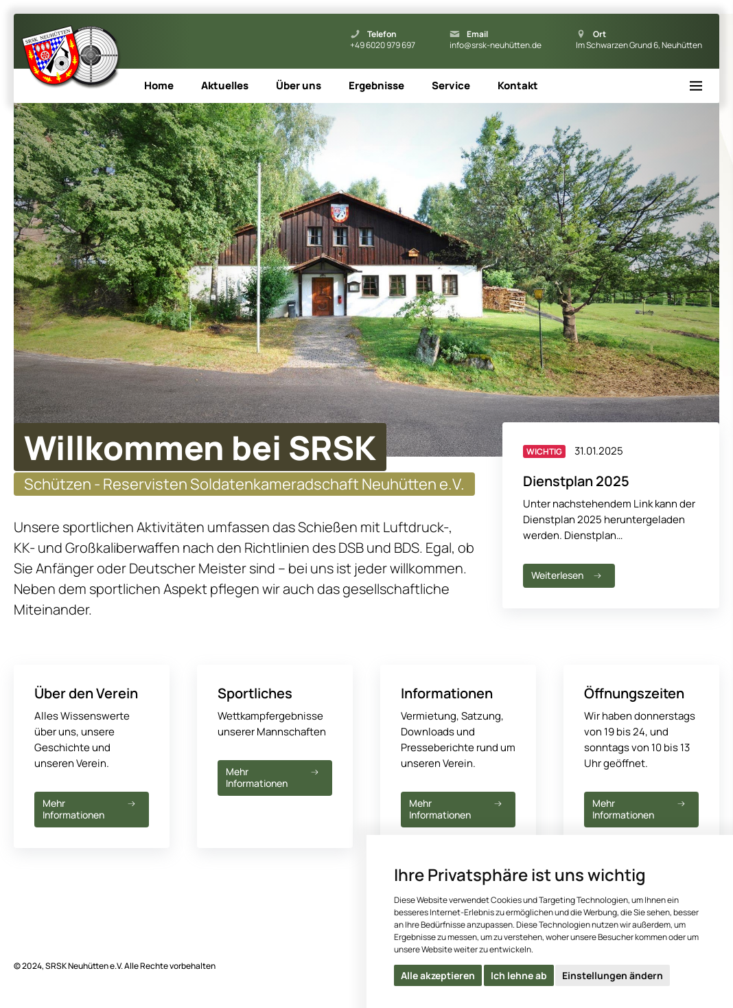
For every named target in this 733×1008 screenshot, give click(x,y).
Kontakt (518, 85)
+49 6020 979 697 (382, 45)
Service (451, 85)
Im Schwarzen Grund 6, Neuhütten (639, 45)
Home (159, 85)
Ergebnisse (376, 85)
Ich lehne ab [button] (519, 975)
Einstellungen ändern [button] (612, 975)
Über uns (298, 85)
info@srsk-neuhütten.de (496, 45)
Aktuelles (224, 85)
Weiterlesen (567, 575)
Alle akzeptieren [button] (438, 975)
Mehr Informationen (90, 809)
